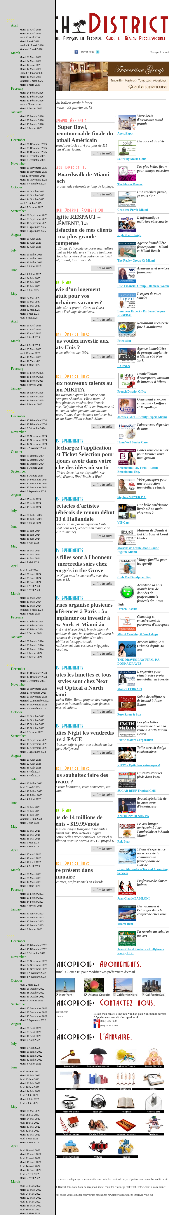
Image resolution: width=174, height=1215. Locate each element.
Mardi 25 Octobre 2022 (32, 988)
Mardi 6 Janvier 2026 (31, 128)
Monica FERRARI (129, 689)
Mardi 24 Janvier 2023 (32, 917)
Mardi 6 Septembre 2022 (33, 1020)
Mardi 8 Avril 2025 (30, 337)
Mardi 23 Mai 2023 (30, 834)
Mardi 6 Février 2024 (31, 633)
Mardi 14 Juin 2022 (30, 1091)
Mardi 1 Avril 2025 (30, 345)
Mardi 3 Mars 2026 (30, 84)
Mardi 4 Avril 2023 (30, 866)
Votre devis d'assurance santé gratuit (150, 120)
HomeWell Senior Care (132, 442)
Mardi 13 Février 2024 (32, 629)
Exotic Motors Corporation (135, 740)
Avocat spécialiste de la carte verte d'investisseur (152, 802)
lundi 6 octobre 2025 (31, 203)
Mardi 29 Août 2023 (30, 759)
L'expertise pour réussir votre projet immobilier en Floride (153, 675)
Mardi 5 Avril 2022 (30, 1178)
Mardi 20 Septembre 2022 (33, 1012)
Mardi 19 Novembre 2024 (33, 440)
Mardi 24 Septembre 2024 (33, 479)
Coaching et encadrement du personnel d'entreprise (153, 620)
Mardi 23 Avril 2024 (30, 578)
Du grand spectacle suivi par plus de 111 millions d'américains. (78, 147)
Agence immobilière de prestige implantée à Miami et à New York (152, 354)
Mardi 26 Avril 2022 (30, 1154)
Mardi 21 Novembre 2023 (33, 696)
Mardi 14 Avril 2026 (30, 33)
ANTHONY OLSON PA (133, 816)
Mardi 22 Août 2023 (30, 763)
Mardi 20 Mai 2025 (30, 301)
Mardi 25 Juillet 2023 (31, 783)
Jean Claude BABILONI (133, 898)
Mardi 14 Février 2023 (32, 901)
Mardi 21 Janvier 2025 (32, 396)
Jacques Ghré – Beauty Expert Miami (142, 417)
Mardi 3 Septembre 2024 (33, 491)
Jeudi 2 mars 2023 (29, 984)
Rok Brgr (123, 841)
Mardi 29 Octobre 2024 (32, 455)
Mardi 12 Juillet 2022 (31, 1059)
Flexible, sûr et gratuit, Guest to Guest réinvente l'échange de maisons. (77, 309)
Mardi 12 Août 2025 (30, 246)
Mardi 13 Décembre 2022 (33, 949)
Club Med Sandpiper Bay (134, 577)
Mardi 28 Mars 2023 (30, 874)
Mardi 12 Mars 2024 (30, 605)
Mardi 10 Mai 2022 (30, 1134)
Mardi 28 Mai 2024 (30, 550)
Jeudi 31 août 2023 (30, 787)
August (16, 234)
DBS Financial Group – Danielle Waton (143, 286)
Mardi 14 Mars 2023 (30, 882)
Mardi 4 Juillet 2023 (30, 799)
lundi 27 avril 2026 (30, 37)
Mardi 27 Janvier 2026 (32, 116)
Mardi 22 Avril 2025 (30, 329)
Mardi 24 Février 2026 (32, 92)
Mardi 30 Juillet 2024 (31, 515)
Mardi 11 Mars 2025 (30, 361)
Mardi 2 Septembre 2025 (33, 230)
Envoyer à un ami (159, 52)
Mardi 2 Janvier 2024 (31, 657)
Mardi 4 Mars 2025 (30, 365)
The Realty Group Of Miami (136, 260)
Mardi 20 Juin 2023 (30, 811)
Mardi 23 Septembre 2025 (33, 219)
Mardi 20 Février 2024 (32, 625)
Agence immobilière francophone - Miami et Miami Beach (152, 247)
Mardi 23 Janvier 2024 (32, 645)
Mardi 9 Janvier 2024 (31, 653)
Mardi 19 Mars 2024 (30, 601)
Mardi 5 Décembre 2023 (32, 680)
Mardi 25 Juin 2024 (30, 530)
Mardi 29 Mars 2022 (30, 1189)
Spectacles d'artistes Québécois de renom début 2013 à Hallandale (82, 512)
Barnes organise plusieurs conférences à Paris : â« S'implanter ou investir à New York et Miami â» (81, 615)
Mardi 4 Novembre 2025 (33, 183)
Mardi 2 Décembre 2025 (32, 159)
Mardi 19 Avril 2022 (30, 1162)
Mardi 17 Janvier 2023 (32, 921)
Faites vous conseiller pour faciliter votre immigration (152, 454)
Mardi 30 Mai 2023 (30, 830)
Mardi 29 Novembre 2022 (33, 961)
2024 (10, 412)
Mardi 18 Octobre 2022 (32, 992)
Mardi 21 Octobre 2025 (32, 195)
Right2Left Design (129, 235)
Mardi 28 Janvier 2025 (32, 392)
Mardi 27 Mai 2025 (30, 297)
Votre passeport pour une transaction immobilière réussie (152, 483)
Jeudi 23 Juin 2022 (29, 1079)
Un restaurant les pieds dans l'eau (149, 775)
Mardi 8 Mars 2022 (30, 1213)
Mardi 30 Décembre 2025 (33, 144)
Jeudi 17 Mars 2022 (30, 1201)
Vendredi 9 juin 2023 (31, 818)
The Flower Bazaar (130, 184)
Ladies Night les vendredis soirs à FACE (82, 736)
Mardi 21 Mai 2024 (30, 554)
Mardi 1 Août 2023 (30, 775)
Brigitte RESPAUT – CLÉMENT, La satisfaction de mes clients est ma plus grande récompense (81, 230)
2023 (10, 664)
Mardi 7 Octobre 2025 (31, 207)
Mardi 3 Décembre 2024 (32, 428)
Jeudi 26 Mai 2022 (29, 1114)
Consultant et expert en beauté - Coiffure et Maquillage (151, 403)
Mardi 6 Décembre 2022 (32, 953)
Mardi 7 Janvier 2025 (31, 404)
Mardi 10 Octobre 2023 (32, 728)
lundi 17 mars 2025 (30, 353)
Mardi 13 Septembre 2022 (33, 1016)
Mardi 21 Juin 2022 (30, 1083)
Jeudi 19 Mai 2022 (29, 1122)
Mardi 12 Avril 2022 (30, 1170)
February (17, 88)
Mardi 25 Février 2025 (32, 372)
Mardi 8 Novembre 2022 (33, 972)
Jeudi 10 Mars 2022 (30, 1209)
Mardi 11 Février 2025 (32, 380)
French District (127, 609)
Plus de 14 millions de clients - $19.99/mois (76, 820)
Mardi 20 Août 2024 (30, 503)
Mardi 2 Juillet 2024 (30, 522)
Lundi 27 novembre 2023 (33, 692)
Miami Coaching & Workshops (137, 634)
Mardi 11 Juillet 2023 (31, 795)
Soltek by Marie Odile (131, 159)
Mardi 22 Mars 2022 (30, 1197)
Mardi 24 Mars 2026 (30, 61)
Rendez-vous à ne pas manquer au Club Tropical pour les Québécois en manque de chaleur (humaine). (80, 528)
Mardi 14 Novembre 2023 (33, 704)
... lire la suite (102, 153)
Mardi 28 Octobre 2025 (32, 191)
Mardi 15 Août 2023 (30, 767)
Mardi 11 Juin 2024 (30, 538)
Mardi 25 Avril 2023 (30, 854)
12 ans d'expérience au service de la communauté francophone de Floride (151, 857)
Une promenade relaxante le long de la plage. (82, 186)
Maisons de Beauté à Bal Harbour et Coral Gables (152, 534)
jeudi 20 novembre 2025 (32, 175)
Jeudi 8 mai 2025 (29, 317)
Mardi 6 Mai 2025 (29, 313)
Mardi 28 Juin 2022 (30, 1075)
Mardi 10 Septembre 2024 (33, 487)
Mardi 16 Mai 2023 (30, 838)
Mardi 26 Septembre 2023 (33, 740)
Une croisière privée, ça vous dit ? (152, 194)
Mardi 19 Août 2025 (30, 242)
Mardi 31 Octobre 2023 (32, 716)
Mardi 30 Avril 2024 (30, 574)
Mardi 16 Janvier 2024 (32, 649)
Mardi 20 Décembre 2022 (33, 945)
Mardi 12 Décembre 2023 (33, 676)
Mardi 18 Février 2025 (32, 376)
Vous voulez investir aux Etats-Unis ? (79, 344)
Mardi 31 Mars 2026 (30, 57)
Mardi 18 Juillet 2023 (31, 791)
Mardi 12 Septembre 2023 (33, 747)
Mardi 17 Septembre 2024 (33, 483)
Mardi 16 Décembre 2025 (33, 152)
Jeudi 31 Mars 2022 (30, 1185)
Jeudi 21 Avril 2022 (30, 1158)
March (15, 53)
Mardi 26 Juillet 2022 (31, 1051)
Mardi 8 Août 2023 (30, 771)
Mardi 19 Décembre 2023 (33, 673)
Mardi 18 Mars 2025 (30, 357)
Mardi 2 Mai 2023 (29, 846)
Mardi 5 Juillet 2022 (30, 1063)
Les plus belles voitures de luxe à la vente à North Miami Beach (152, 728)
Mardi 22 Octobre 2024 (32, 459)
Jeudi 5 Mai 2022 (29, 1138)
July (14, 250)
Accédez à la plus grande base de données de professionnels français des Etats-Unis (140, 595)
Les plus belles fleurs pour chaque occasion (153, 168)
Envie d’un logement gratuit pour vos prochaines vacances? (76, 296)
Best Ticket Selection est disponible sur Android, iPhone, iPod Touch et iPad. (77, 474)
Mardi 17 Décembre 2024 (33, 420)
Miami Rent (125, 924)
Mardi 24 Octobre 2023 (32, 720)
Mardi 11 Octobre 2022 (32, 996)
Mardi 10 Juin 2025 (30, 286)
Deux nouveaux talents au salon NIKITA (81, 386)
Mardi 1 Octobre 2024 (31, 475)
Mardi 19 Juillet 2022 (31, 1055)
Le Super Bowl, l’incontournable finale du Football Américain (81, 133)
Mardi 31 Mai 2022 (30, 1110)
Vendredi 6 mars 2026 (31, 80)
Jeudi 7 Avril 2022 (29, 1174)
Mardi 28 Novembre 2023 (33, 688)
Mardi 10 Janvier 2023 (32, 925)
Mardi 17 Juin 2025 (30, 282)
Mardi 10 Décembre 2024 (33, 424)
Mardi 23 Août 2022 (30, 1032)
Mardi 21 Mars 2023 (30, 878)
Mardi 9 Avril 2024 (30, 586)
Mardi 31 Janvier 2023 (32, 913)
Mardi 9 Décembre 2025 (32, 156)
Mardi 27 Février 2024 (32, 621)
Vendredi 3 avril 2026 (31, 49)
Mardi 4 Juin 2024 (29, 542)
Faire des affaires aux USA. (69, 352)
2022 (10, 937)
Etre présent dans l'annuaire (71, 873)
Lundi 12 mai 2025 (30, 309)
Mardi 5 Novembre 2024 (33, 448)
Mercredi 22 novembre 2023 (35, 700)
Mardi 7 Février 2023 (31, 905)
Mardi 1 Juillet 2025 (30, 274)
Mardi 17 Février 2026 (32, 96)
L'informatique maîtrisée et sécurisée (152, 219)
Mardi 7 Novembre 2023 (33, 708)
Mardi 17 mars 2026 (30, 65)
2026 (10, 21)
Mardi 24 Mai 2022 (30, 1118)
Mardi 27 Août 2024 (30, 499)
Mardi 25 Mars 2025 (30, 349)
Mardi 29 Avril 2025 (30, 325)
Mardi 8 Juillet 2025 (30, 266)
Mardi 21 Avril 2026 (30, 29)
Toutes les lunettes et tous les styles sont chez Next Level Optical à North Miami (80, 684)
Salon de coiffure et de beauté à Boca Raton (151, 701)
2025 (10, 135)
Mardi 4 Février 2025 (31, 384)
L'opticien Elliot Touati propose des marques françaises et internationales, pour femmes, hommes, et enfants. (81, 703)
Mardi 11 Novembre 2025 (33, 179)
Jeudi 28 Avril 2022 (30, 1150)
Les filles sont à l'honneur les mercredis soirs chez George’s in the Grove (81, 564)
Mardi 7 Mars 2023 (30, 885)
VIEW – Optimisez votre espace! (138, 765)
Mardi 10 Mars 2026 (30, 76)
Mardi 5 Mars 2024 (30, 613)
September (18, 211)
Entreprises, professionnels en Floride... (78, 882)
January (16, 112)
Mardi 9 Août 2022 (30, 1039)
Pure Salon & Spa (129, 714)
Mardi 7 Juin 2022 (29, 1099)
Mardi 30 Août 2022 (30, 1028)
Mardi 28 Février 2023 (32, 893)
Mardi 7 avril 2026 (29, 41)
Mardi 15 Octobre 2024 (32, 463)
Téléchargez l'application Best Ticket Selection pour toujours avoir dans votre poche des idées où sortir (81, 458)
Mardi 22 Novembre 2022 (33, 965)
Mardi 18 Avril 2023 (30, 858)
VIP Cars (123, 522)
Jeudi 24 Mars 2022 (30, 1193)
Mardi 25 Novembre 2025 (33, 167)
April (14, 25)
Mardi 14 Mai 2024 (30, 558)
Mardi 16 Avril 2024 (30, 582)
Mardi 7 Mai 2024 (29, 562)
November (18, 163)
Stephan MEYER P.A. (131, 497)
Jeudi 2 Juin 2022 (29, 1103)
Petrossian (124, 340)
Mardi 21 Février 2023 (32, 897)
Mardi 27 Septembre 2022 (33, 1008)
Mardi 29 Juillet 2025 (31, 254)
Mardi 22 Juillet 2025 (31, 258)
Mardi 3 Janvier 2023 (31, 929)
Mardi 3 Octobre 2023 (31, 732)
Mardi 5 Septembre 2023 (33, 751)
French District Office (131, 391)
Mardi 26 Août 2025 (30, 238)
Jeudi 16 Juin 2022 (29, 1087)
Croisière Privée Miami (132, 209)
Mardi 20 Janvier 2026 (32, 120)
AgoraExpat (125, 133)
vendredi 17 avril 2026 (32, 45)
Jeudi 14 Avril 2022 (30, 1166)
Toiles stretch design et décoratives (151, 749)
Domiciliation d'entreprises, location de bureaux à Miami (153, 378)
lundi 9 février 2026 (30, 104)
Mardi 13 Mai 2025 (30, 305)
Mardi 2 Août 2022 (30, 1047)
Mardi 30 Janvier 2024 (32, 641)
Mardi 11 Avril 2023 (30, 862)
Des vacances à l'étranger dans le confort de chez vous (152, 910)
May (14, 294)
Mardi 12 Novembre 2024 (33, 444)
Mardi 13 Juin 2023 (30, 814)
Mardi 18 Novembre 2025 (33, 171)
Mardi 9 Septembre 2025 (33, 226)
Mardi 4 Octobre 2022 (31, 1000)
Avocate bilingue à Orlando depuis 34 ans (150, 646)
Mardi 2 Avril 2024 (30, 590)
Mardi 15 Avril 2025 (30, 333)
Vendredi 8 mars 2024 (31, 609)
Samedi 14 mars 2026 (31, 72)
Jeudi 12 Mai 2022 (29, 1130)
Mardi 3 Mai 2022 (29, 1142)
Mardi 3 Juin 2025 (29, 290)
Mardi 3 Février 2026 (31, 108)
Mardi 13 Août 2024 (30, 507)
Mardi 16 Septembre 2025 (33, 223)
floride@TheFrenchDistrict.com (133, 1186)
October (16, 187)
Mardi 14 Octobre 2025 (32, 199)
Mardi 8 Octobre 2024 (31, 467)
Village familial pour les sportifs (152, 561)
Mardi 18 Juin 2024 (30, 534)
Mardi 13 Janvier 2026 (32, 124)
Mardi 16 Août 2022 (30, 1036)
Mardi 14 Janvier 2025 (32, 400)
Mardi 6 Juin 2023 (29, 822)
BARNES (123, 366)
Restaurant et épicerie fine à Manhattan (153, 325)
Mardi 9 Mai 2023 (29, 842)
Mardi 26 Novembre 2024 (33, 436)
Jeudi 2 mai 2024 (29, 570)
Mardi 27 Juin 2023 (30, 807)
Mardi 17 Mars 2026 (30, 69)
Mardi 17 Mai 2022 (30, 1126)
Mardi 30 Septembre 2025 (33, 215)
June (14, 270)
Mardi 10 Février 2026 (32, 100)
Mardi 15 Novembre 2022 (33, 969)
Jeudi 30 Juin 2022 (29, 1071)
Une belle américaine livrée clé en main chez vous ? (152, 509)
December (18, 140)
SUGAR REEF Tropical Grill (136, 790)
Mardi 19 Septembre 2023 (33, 744)
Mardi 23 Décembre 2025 (33, 148)
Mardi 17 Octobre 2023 (32, 724)
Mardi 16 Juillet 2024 (31, 519)
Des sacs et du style (151, 141)
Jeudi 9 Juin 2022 (29, 1095)
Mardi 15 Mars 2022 (30, 1205)
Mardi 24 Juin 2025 (30, 278)
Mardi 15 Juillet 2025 (31, 262)
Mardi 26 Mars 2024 (30, 597)
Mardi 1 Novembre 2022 (33, 976)
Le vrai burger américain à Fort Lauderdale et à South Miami (153, 830)
